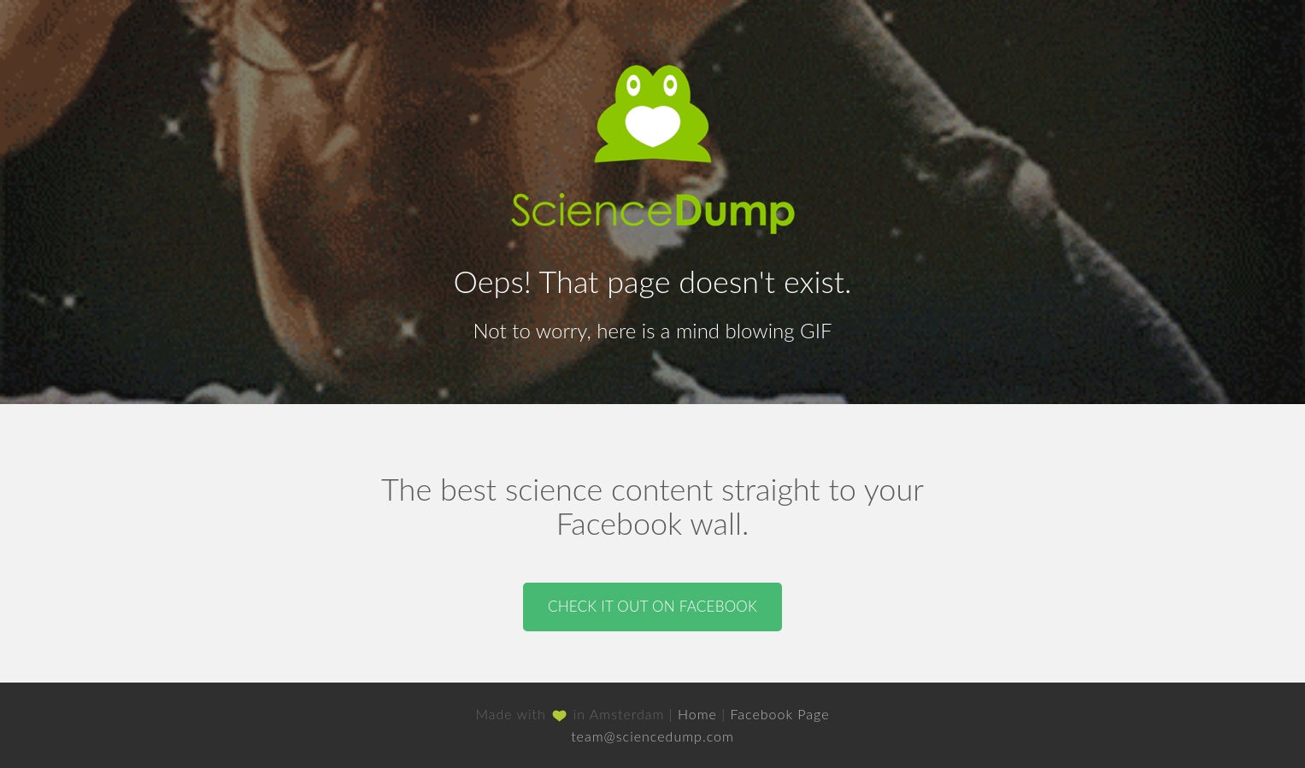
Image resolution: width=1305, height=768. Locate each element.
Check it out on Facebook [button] (652, 606)
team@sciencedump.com (652, 736)
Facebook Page (779, 714)
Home (697, 714)
